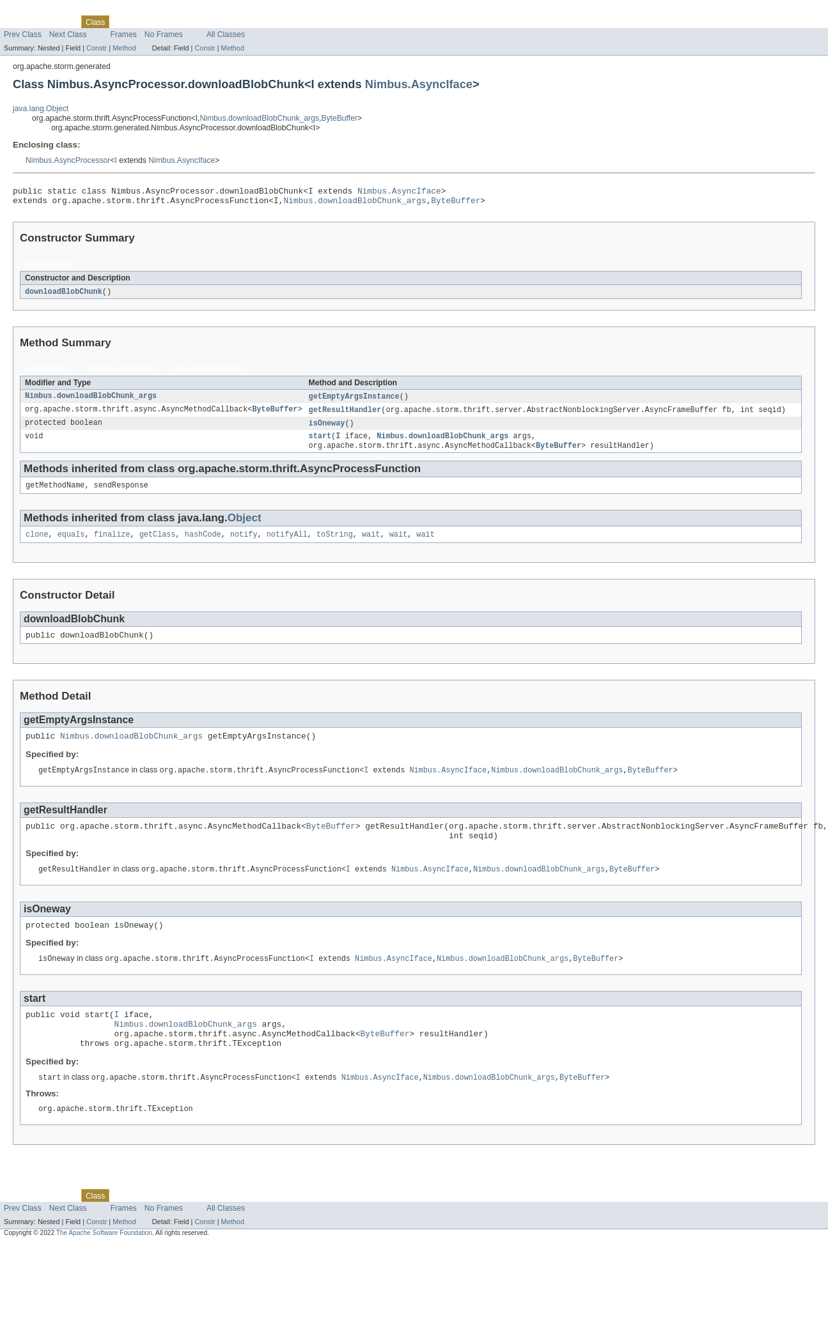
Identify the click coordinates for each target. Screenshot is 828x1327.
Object (245, 527)
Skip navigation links (35, 10)
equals (71, 545)
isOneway (326, 429)
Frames (124, 34)
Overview (20, 21)
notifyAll (287, 545)
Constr (96, 48)
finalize (112, 545)
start (319, 443)
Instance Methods (122, 373)
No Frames (164, 34)
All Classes (226, 34)
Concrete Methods (208, 373)
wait (371, 545)
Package (59, 21)
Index (218, 21)
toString (334, 545)
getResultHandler (344, 415)
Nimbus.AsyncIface (419, 84)
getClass (157, 545)
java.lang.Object (40, 108)
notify (244, 545)
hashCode (203, 545)
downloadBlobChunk (63, 296)
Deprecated (182, 21)
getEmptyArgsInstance (353, 401)
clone (37, 545)
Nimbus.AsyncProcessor (68, 160)
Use (123, 21)
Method (124, 48)
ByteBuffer (339, 118)
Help (244, 21)
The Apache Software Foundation (104, 1264)
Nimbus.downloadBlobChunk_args (260, 118)
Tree (146, 21)
